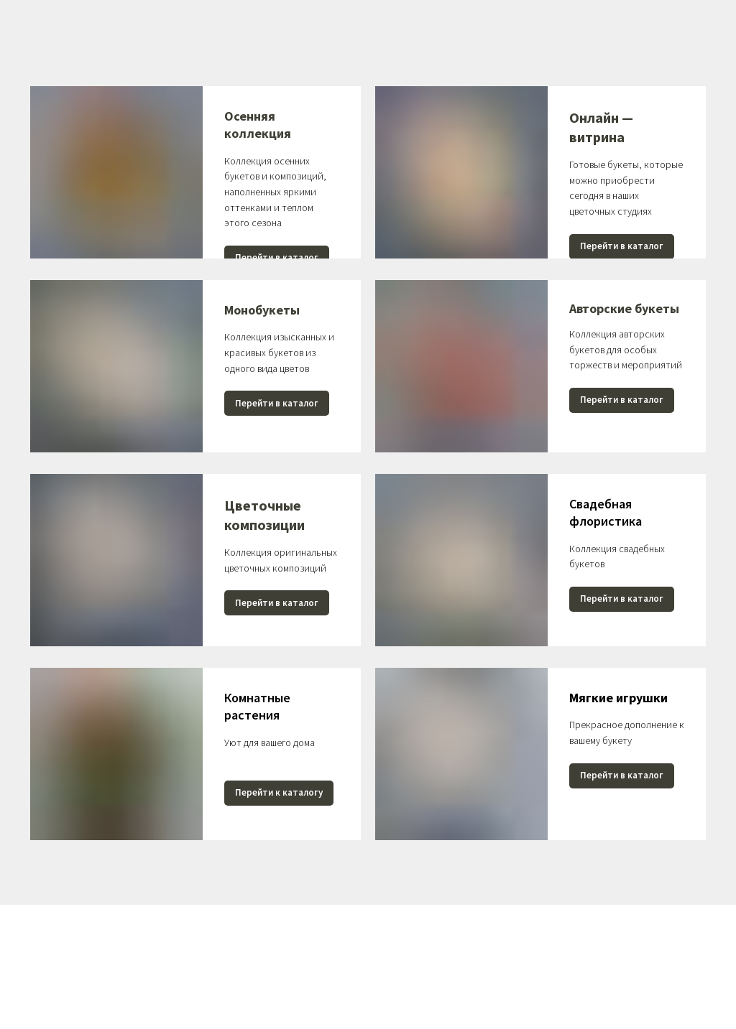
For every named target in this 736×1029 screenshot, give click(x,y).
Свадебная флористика (605, 512)
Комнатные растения (257, 706)
